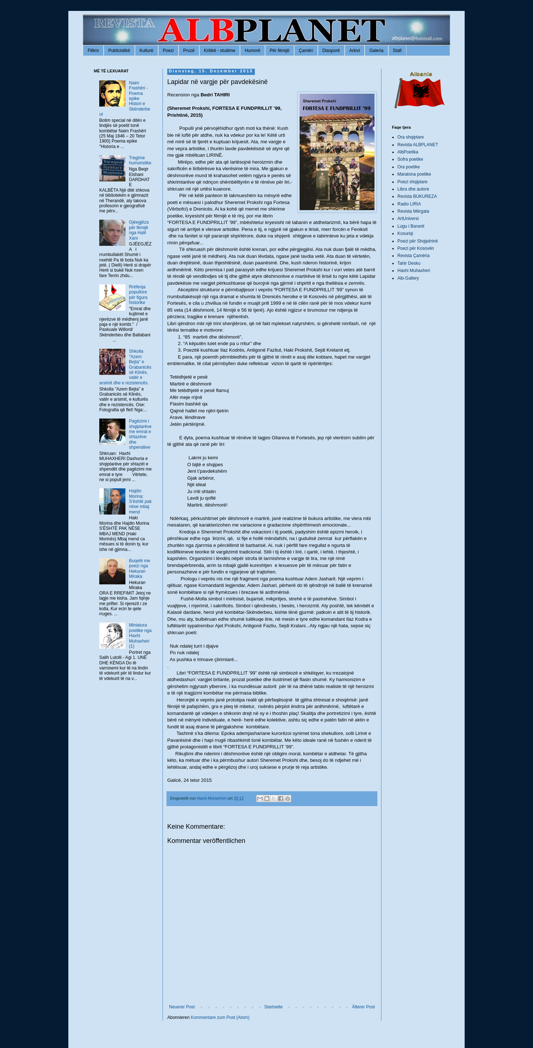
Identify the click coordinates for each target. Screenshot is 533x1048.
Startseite (273, 1006)
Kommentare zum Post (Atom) (220, 1017)
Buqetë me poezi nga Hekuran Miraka (139, 568)
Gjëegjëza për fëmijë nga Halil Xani (139, 230)
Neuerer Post (182, 1006)
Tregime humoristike (140, 160)
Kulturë (146, 50)
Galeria (376, 50)
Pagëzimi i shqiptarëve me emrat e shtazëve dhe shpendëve (140, 434)
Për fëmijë (279, 50)
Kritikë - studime (219, 50)
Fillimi (93, 50)
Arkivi (354, 50)
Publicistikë (119, 50)
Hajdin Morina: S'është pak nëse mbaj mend (140, 501)
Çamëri (306, 50)
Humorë (252, 50)
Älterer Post (363, 1006)
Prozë (189, 50)
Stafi (397, 50)
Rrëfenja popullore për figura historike (138, 294)
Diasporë (331, 50)
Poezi (168, 50)
